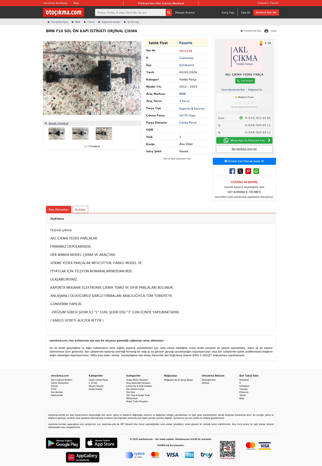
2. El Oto (93, 383)
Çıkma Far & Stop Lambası (139, 386)
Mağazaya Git (255, 89)
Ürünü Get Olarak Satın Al (244, 161)
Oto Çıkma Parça (58, 22)
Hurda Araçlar (95, 389)
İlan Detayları (59, 209)
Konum (80, 209)
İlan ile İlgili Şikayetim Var (177, 158)
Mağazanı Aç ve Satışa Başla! (178, 380)
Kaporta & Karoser (109, 22)
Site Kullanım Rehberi (61, 380)
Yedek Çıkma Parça (98, 380)
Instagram (244, 386)
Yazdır (270, 31)
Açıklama (57, 218)
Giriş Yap (228, 12)
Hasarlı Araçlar (96, 386)
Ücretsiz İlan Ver (266, 12)
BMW (76, 22)
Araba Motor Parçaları (137, 380)
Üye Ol (245, 12)
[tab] (161, 218)
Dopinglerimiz (209, 380)
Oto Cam (130, 392)
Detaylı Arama (185, 12)
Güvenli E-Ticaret (268, 3)
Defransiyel (132, 398)
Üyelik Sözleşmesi (60, 383)
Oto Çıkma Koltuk (135, 389)
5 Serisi (89, 22)
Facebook (244, 380)
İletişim (205, 383)
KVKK (54, 389)
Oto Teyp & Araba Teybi (138, 395)
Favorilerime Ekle (250, 31)
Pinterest (243, 392)
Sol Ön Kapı (131, 22)
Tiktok (242, 395)
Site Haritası (57, 392)
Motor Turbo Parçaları (137, 401)
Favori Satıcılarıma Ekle (233, 89)
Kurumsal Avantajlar (56, 3)
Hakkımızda (57, 395)
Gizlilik (54, 386)
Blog (76, 3)
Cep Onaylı (245, 80)
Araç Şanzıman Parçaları (138, 383)
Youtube (243, 389)
